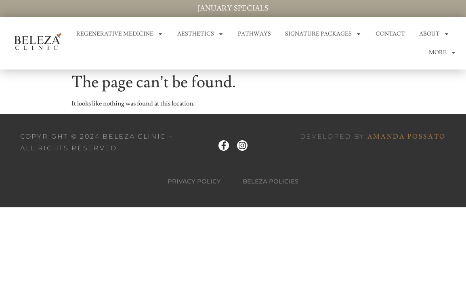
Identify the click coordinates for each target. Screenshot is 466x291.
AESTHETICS (200, 34)
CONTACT (390, 34)
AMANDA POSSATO (406, 137)
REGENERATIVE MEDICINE (119, 34)
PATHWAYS (254, 34)
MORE (442, 52)
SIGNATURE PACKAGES (323, 34)
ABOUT (434, 34)
